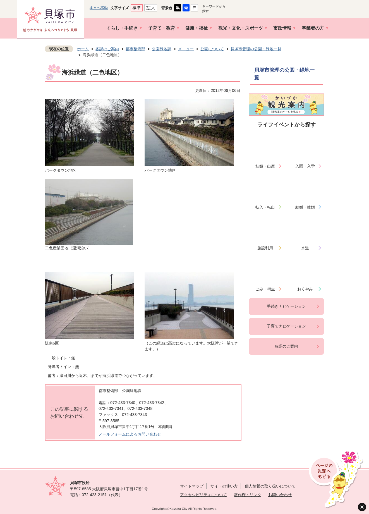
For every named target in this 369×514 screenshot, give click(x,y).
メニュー (186, 49)
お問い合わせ (280, 495)
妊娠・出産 (265, 166)
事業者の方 (313, 28)
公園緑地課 (161, 49)
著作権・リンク (247, 495)
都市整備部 (135, 49)
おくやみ (305, 289)
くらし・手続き (122, 28)
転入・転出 (265, 207)
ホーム (83, 49)
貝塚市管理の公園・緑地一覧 (256, 49)
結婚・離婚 (305, 207)
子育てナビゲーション (286, 326)
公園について (212, 49)
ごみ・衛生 (265, 289)
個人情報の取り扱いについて (270, 486)
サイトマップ (191, 486)
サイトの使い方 (224, 486)
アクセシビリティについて (203, 495)
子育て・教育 (161, 28)
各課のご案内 (107, 49)
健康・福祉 (196, 28)
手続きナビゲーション (286, 306)
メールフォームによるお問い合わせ (130, 434)
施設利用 (265, 248)
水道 (305, 248)
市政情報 (282, 28)
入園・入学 (305, 166)
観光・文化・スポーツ (240, 28)
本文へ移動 (99, 8)
